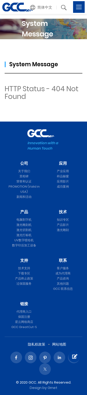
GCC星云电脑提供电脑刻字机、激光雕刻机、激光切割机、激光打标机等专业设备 (17, 7)
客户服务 (63, 268)
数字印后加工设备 (24, 245)
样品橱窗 (63, 176)
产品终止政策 (24, 278)
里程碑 (24, 176)
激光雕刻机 (24, 225)
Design (36, 387)
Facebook (16, 357)
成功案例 (63, 186)
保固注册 (24, 317)
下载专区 (24, 273)
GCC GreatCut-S (24, 327)
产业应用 (63, 171)
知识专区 (63, 219)
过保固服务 (24, 283)
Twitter (45, 369)
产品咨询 (63, 278)
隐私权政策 (36, 344)
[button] (41, 7)
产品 (24, 212)
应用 (63, 163)
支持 (24, 260)
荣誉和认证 (24, 181)
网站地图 (59, 344)
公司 (24, 163)
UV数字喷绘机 (24, 240)
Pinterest (45, 357)
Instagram (30, 357)
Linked (59, 357)
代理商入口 (24, 311)
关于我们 (24, 171)
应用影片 (63, 181)
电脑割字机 (24, 219)
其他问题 (63, 283)
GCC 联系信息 (63, 289)
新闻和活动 (24, 197)
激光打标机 (24, 235)
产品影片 (63, 225)
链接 (24, 304)
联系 (63, 260)
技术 (63, 212)
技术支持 (24, 268)
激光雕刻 (63, 230)
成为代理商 (63, 273)
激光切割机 (24, 230)
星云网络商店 (24, 322)
